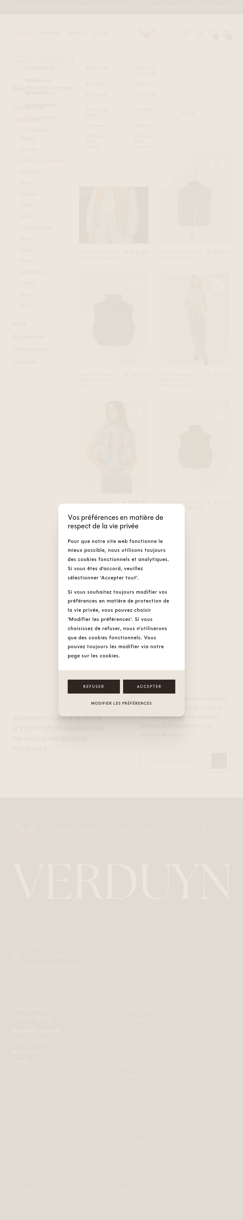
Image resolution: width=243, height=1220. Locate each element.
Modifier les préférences (121, 703)
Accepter (149, 686)
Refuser (93, 686)
